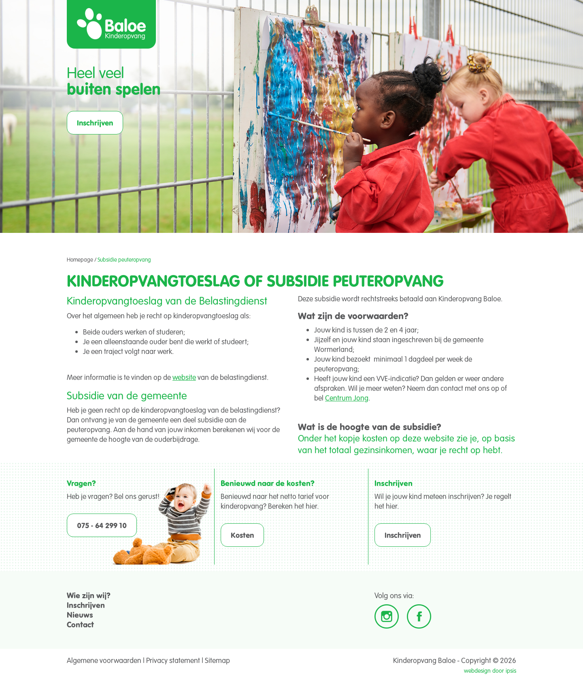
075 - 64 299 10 (102, 525)
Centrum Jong (346, 398)
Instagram (386, 616)
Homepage (80, 259)
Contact (80, 624)
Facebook (419, 616)
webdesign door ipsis (490, 670)
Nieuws (80, 615)
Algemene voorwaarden (104, 660)
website (184, 377)
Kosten (242, 535)
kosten (374, 438)
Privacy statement (173, 660)
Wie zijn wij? (89, 595)
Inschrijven (95, 123)
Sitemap (217, 660)
